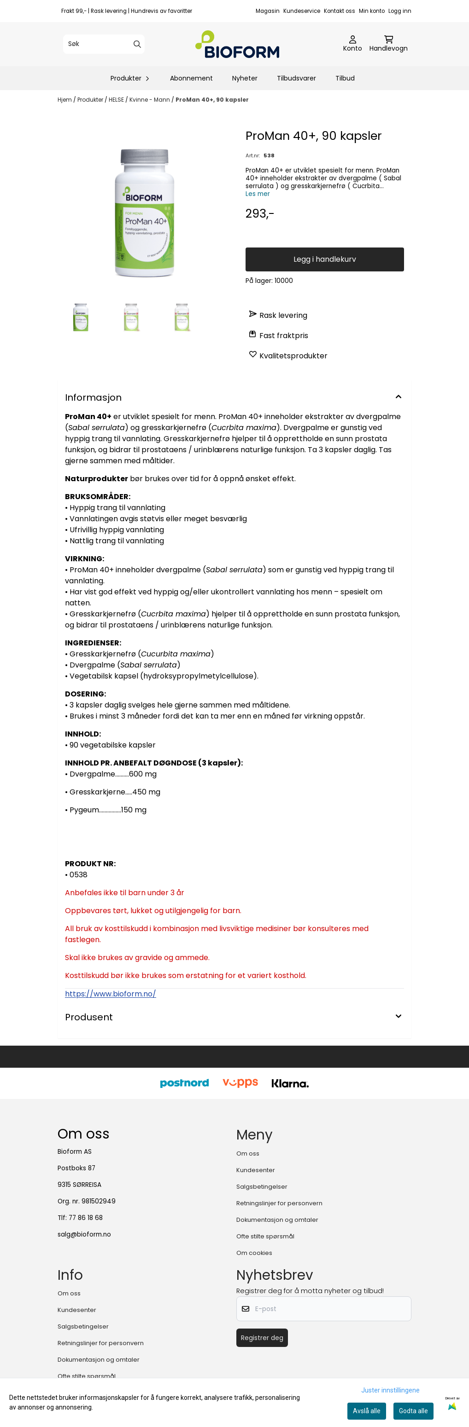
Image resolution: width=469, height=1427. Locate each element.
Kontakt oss (339, 11)
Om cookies (254, 1253)
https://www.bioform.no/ (110, 994)
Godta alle (413, 1411)
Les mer (258, 194)
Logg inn (399, 11)
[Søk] (104, 44)
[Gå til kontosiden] (353, 44)
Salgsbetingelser (261, 1187)
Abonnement (191, 78)
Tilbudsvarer (296, 78)
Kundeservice (301, 11)
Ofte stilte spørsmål (265, 1236)
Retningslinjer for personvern (279, 1203)
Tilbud (345, 78)
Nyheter (245, 78)
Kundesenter (255, 1170)
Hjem (65, 100)
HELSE (117, 100)
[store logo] (237, 44)
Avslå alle (367, 1411)
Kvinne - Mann (150, 100)
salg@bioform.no (84, 1234)
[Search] (137, 44)
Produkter (91, 100)
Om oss (247, 1153)
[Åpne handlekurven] (388, 44)
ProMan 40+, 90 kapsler (212, 100)
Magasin (268, 11)
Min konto (372, 11)
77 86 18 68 (86, 1218)
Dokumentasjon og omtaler (277, 1220)
